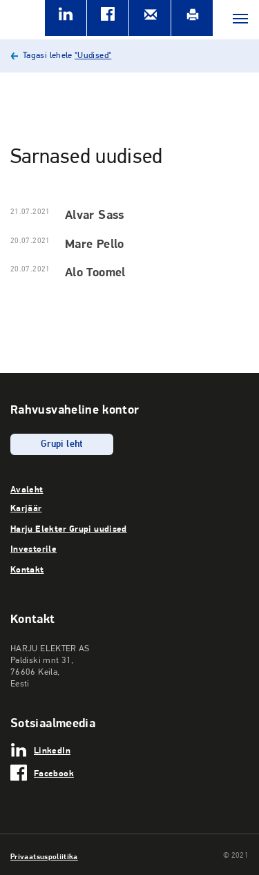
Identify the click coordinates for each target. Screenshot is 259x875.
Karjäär (26, 507)
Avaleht (27, 488)
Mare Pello (94, 243)
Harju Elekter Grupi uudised (68, 528)
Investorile (33, 548)
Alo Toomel (95, 272)
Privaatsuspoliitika (44, 856)
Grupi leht (62, 444)
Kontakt (27, 569)
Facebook (54, 772)
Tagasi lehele (67, 55)
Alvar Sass (94, 214)
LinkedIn (52, 750)
